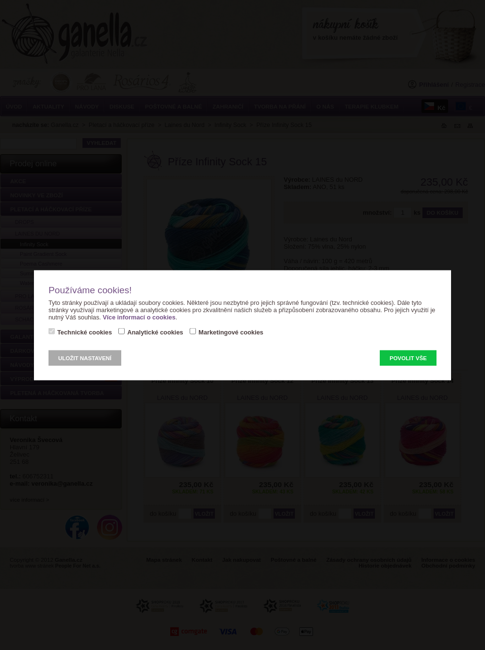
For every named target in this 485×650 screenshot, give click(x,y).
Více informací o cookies (139, 316)
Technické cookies (84, 331)
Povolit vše (408, 358)
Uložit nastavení (85, 358)
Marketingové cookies (230, 331)
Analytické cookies (155, 331)
